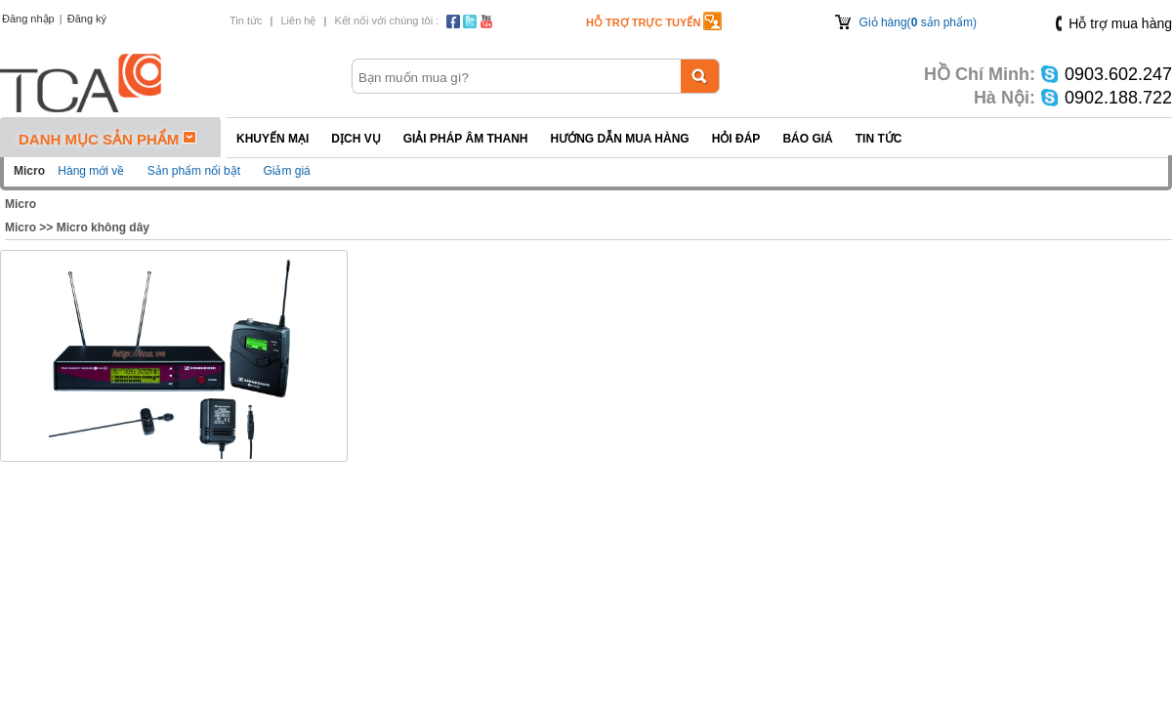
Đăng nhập (28, 18)
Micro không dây (103, 227)
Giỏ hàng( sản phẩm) (918, 22)
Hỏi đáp (736, 138)
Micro (20, 204)
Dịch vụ (355, 138)
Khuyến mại (272, 138)
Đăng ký (86, 18)
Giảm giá (286, 171)
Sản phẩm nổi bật (193, 171)
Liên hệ (297, 20)
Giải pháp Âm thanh (465, 138)
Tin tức (246, 20)
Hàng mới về (91, 171)
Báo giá (807, 138)
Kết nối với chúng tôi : (386, 20)
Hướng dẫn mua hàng (619, 138)
